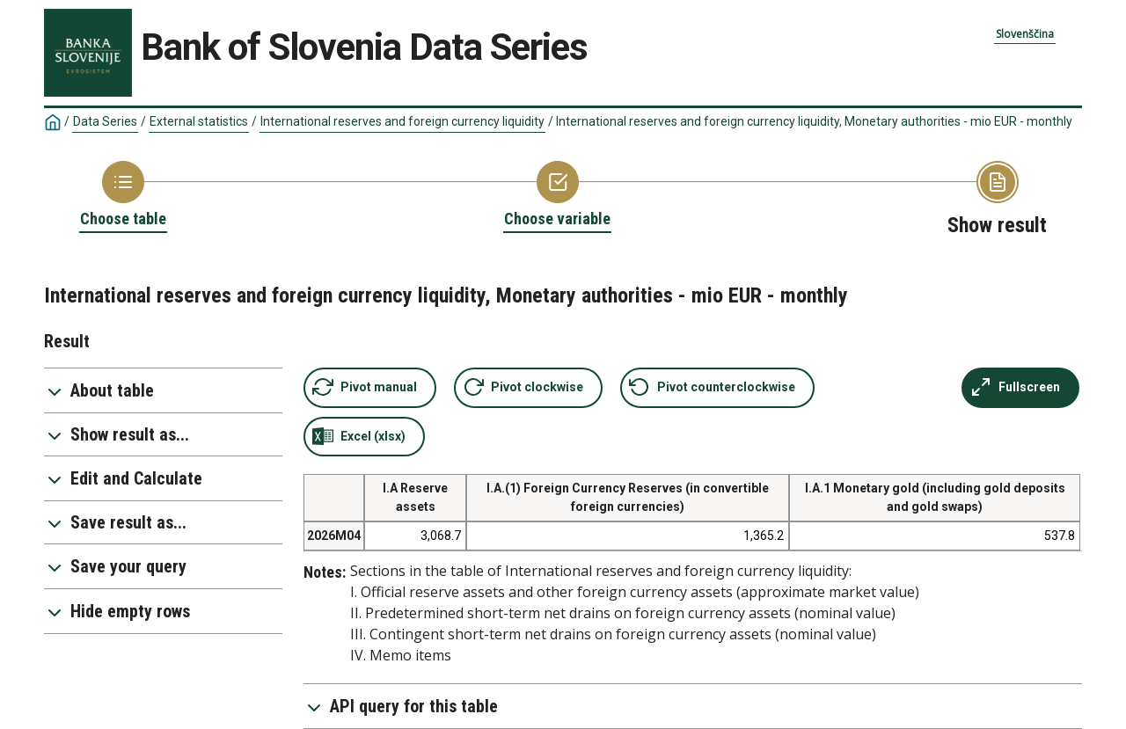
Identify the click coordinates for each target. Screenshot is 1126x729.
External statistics (199, 121)
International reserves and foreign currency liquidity (402, 121)
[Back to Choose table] (123, 195)
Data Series (105, 121)
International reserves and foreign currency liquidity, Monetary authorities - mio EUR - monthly (814, 121)
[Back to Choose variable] (557, 195)
